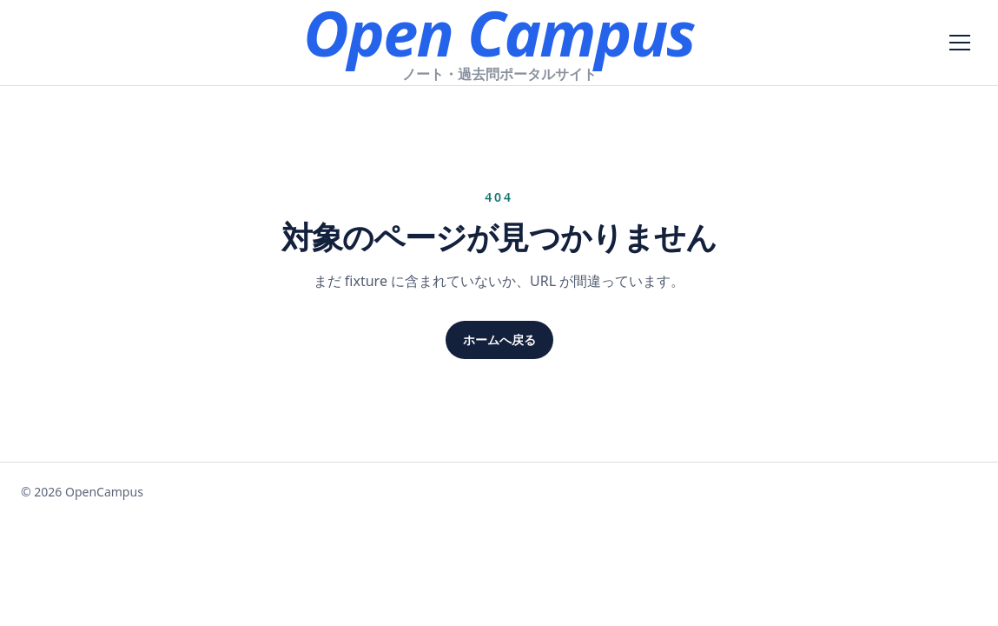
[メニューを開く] (959, 42)
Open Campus (498, 32)
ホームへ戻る (499, 339)
